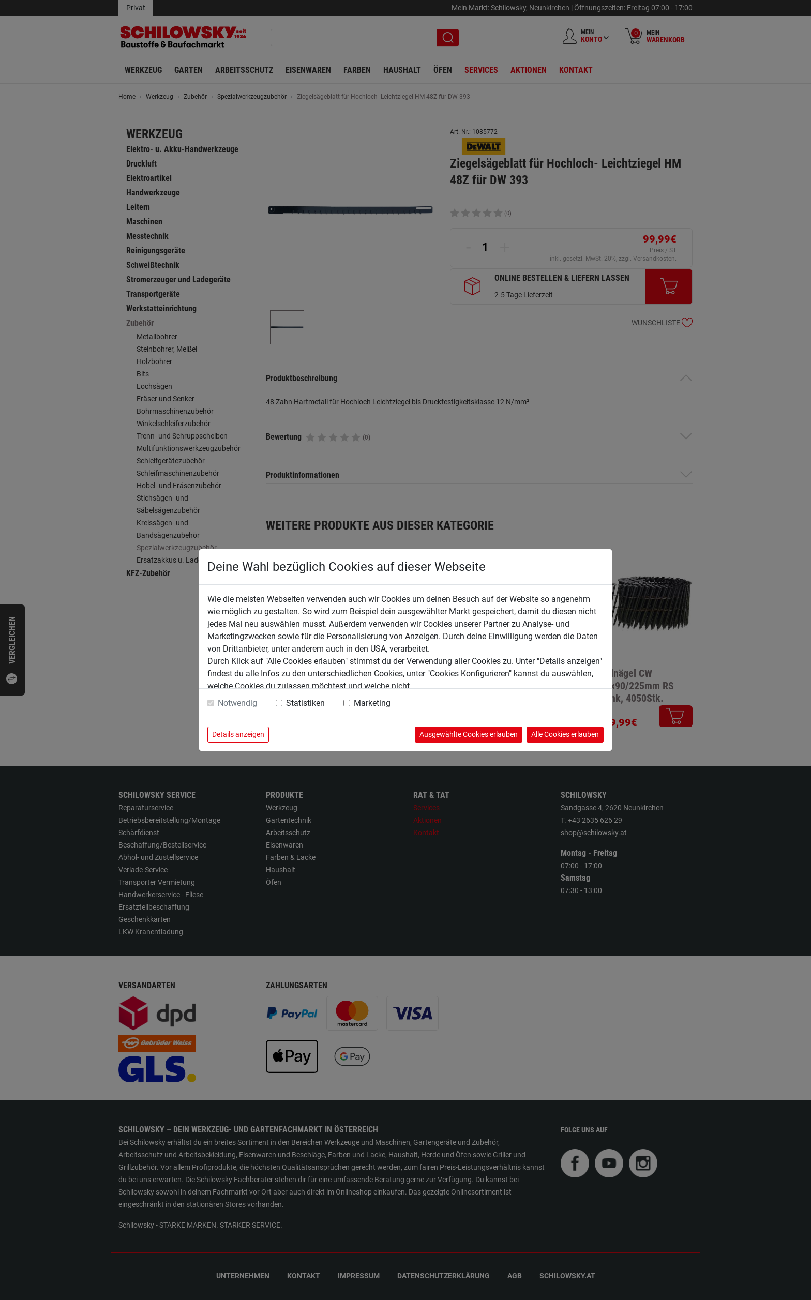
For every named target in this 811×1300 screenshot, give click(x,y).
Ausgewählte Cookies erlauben (468, 734)
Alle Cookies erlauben (565, 734)
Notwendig (237, 703)
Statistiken (305, 703)
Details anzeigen (238, 734)
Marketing (372, 703)
